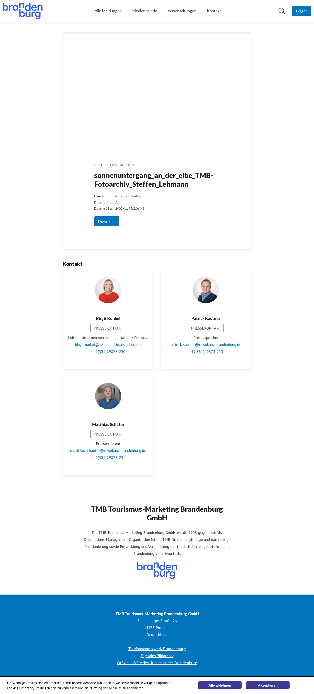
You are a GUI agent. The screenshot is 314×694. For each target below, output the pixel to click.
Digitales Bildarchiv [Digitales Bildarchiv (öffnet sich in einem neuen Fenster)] (157, 655)
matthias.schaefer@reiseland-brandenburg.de (108, 450)
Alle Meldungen (108, 10)
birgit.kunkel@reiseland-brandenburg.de (108, 344)
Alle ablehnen (219, 685)
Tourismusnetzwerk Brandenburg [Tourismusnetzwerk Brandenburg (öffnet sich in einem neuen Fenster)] (157, 648)
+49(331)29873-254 (108, 457)
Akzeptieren (268, 685)
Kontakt (214, 10)
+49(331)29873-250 (108, 351)
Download (107, 221)
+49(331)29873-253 (206, 351)
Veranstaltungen (182, 10)
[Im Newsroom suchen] (281, 10)
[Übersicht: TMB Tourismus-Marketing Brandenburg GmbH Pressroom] (23, 11)
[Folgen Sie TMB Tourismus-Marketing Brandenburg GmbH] (301, 11)
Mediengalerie (144, 10)
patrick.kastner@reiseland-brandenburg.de (206, 344)
